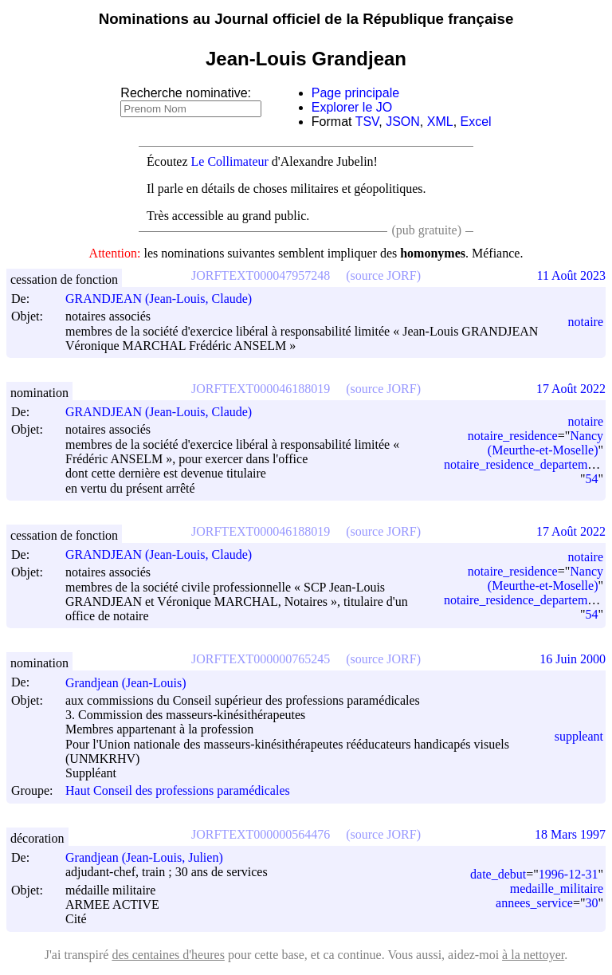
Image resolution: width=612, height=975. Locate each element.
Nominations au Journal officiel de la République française (306, 18)
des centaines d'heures (168, 954)
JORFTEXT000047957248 (260, 275)
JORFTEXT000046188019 (260, 388)
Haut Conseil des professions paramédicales (177, 791)
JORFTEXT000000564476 (260, 834)
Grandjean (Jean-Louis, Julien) (151, 857)
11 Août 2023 (571, 275)
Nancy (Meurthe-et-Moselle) (545, 443)
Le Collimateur (230, 161)
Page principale (355, 93)
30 (591, 903)
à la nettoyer (533, 954)
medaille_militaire (556, 888)
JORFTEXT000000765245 (260, 659)
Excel (476, 121)
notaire (585, 321)
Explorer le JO (352, 107)
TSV (367, 121)
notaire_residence (513, 435)
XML (440, 121)
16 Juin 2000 (572, 659)
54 (591, 479)
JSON (403, 121)
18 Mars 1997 (570, 834)
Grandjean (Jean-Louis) (133, 683)
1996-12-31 (568, 874)
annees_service (534, 903)
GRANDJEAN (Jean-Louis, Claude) (165, 298)
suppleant (579, 736)
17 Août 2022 (571, 388)
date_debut (498, 874)
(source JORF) (383, 275)
